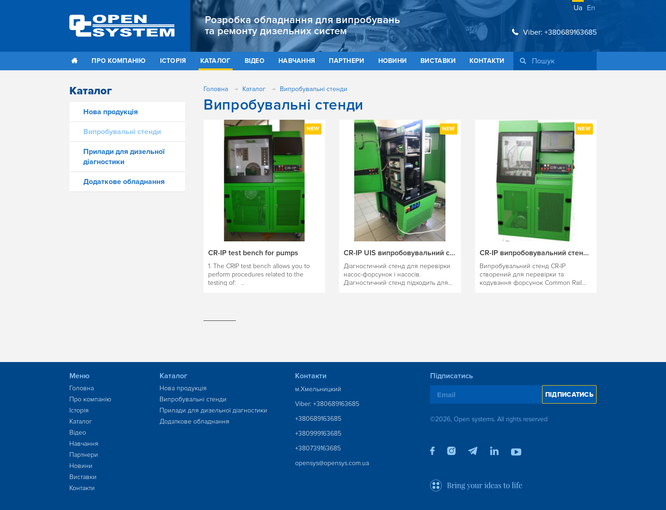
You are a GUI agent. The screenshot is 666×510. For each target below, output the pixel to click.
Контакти (486, 61)
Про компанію (119, 61)
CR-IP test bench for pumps (253, 253)
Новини (392, 61)
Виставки (438, 61)
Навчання (296, 61)
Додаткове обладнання (124, 181)
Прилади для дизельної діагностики (213, 410)
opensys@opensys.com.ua (332, 463)
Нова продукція (110, 112)
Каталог (215, 61)
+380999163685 (318, 433)
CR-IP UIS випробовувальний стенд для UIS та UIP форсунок (400, 253)
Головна (81, 388)
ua (578, 7)
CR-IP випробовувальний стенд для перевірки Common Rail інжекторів (536, 253)
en (591, 7)
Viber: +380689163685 (554, 32)
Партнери (346, 61)
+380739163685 (318, 448)
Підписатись (569, 395)
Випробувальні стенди (122, 131)
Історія (173, 61)
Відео (255, 61)
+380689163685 (318, 419)
